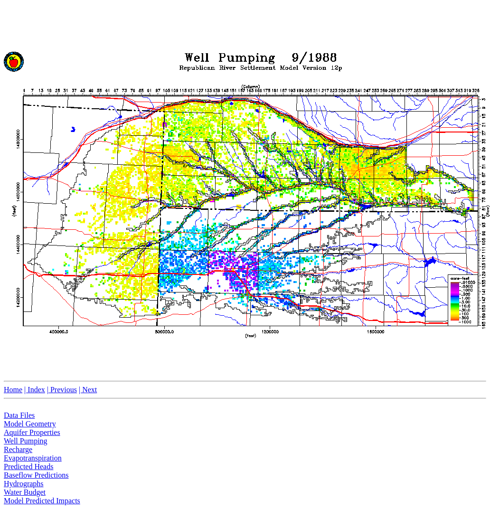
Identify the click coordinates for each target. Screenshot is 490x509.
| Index (34, 390)
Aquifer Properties (32, 432)
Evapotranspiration (33, 458)
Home (13, 390)
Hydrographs (24, 484)
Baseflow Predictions (36, 475)
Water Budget (25, 492)
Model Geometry (30, 424)
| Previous (62, 390)
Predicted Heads (28, 466)
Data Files (19, 415)
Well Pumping (25, 441)
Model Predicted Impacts (42, 501)
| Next (88, 390)
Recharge (18, 449)
